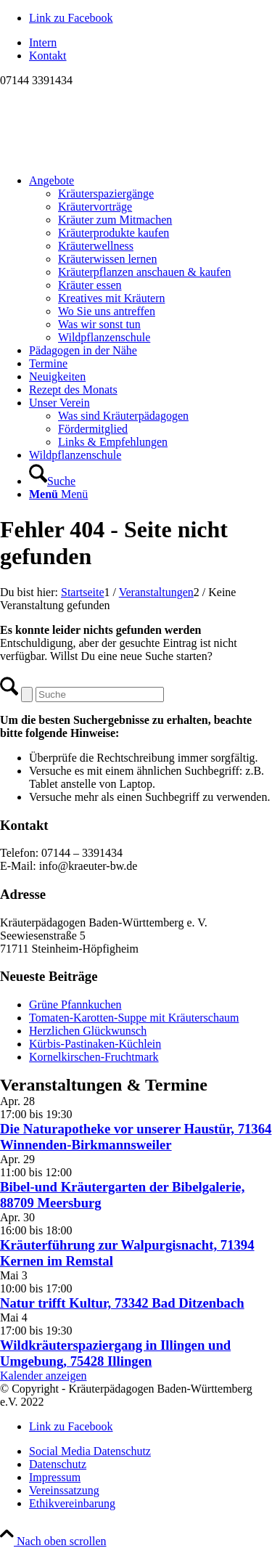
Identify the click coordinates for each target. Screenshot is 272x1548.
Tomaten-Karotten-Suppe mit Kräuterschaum (134, 1017)
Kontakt (48, 55)
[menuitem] (150, 42)
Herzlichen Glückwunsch (88, 1030)
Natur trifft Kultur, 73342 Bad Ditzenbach (122, 1303)
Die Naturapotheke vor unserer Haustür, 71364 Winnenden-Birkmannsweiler (135, 1136)
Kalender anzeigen (43, 1375)
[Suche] (52, 481)
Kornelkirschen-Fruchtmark (94, 1057)
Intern (43, 42)
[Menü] (58, 494)
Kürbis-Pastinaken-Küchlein (95, 1044)
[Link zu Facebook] (71, 18)
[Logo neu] (109, 156)
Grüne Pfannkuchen (75, 1004)
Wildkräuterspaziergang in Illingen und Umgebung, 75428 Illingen (115, 1353)
